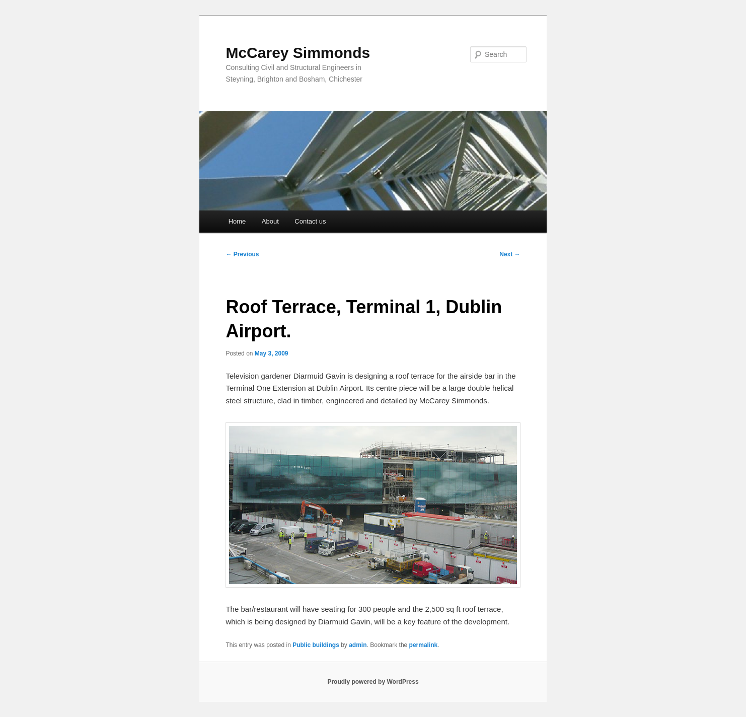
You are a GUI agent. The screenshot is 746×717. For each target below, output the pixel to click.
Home (237, 221)
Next (509, 254)
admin (357, 645)
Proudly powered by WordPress (372, 681)
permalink (423, 645)
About (270, 221)
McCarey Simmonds (298, 52)
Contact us (310, 221)
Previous (242, 254)
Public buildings (315, 645)
